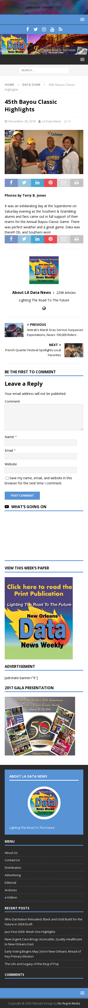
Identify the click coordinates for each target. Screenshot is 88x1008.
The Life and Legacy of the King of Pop (32, 964)
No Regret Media (69, 1003)
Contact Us (12, 860)
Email (9, 450)
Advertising (13, 875)
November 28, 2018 (21, 121)
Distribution (13, 867)
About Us (11, 853)
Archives (11, 890)
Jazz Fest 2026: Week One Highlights (30, 932)
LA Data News (51, 121)
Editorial (10, 882)
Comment (12, 401)
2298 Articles (66, 292)
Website (11, 464)
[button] (81, 19)
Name (10, 437)
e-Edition (11, 897)
